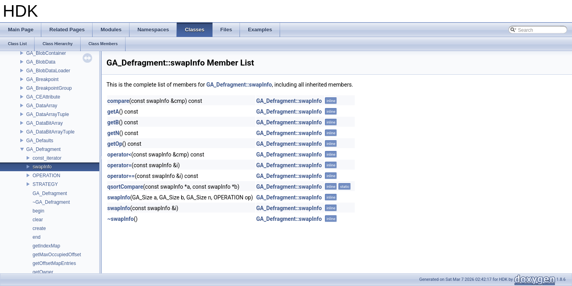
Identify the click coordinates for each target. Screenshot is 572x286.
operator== (121, 176)
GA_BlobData (40, 62)
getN (113, 133)
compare (118, 101)
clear (38, 219)
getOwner (43, 272)
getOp (114, 144)
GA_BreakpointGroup (49, 88)
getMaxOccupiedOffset (57, 254)
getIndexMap (46, 246)
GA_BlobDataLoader (48, 70)
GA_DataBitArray (44, 123)
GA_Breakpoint (42, 79)
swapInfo (42, 167)
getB (113, 122)
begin (38, 211)
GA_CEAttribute (43, 97)
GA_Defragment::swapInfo (239, 84)
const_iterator (47, 158)
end (37, 237)
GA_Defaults (39, 140)
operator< (119, 154)
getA (113, 111)
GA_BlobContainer (46, 53)
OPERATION (46, 175)
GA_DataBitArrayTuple (50, 132)
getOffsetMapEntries (54, 263)
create (39, 228)
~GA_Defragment (51, 202)
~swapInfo (120, 219)
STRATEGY (45, 184)
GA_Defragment (43, 149)
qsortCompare (125, 187)
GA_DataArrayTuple (47, 114)
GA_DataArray (41, 105)
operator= (119, 165)
